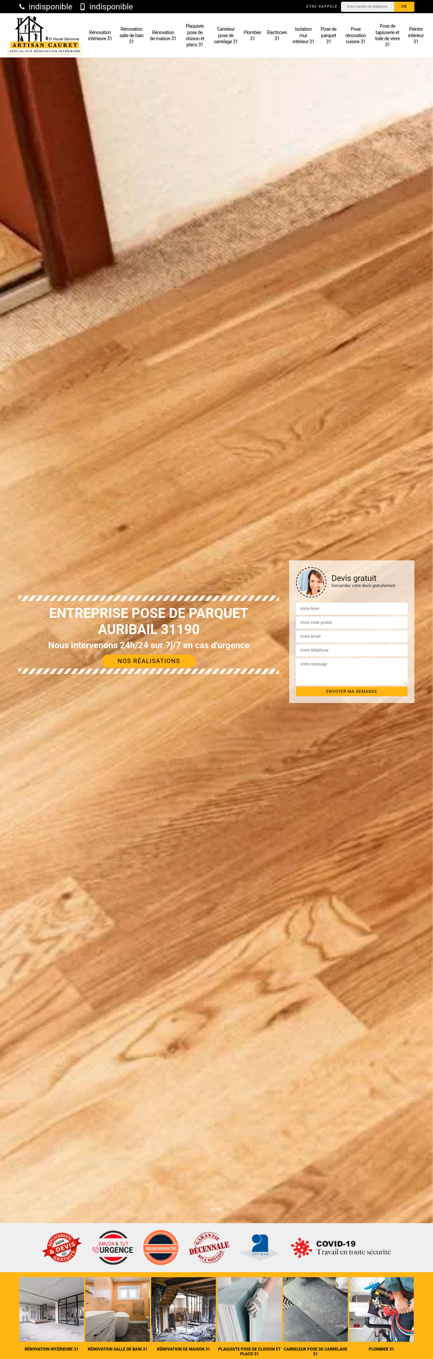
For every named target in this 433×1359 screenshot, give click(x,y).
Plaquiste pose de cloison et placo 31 (194, 35)
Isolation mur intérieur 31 (303, 35)
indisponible (45, 7)
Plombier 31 (252, 35)
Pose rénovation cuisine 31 (355, 35)
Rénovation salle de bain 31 (131, 35)
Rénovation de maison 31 (163, 35)
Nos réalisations (149, 660)
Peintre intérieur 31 (416, 35)
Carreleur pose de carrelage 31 (226, 35)
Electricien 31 (277, 35)
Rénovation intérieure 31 (100, 35)
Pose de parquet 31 (329, 35)
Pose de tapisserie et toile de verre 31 (387, 35)
